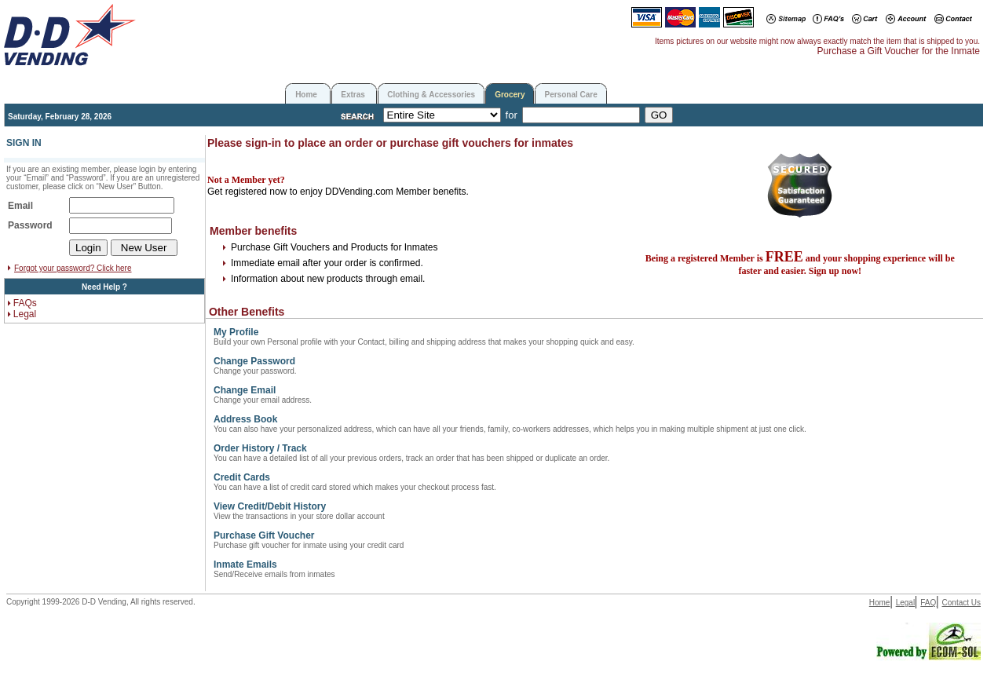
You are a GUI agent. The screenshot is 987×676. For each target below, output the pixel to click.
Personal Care (570, 94)
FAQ (928, 602)
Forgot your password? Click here (73, 268)
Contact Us (961, 602)
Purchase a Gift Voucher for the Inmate (898, 51)
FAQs (25, 303)
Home (306, 94)
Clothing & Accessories (431, 94)
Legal (24, 314)
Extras (353, 94)
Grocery (510, 94)
